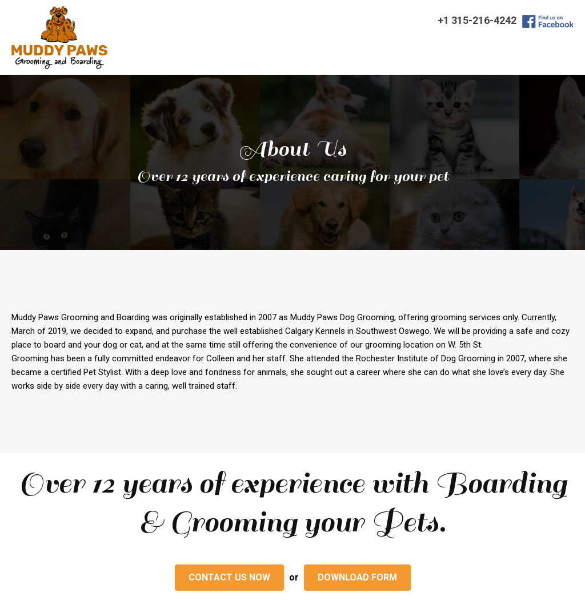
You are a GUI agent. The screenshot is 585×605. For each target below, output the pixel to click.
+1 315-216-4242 (477, 20)
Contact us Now (229, 577)
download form (357, 577)
